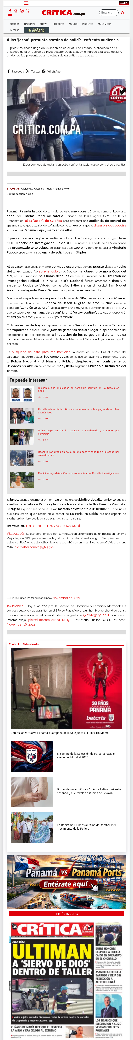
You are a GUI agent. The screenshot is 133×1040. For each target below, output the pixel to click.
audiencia (26, 188)
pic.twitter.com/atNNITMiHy (49, 620)
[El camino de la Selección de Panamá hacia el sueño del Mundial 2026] (32, 756)
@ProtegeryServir (96, 615)
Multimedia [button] (105, 24)
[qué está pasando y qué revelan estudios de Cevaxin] (32, 791)
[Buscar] (109, 12)
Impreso (14, 30)
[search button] (122, 12)
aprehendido (48, 271)
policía (48, 188)
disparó (100, 225)
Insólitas (87, 24)
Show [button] (43, 24)
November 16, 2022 (66, 598)
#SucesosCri (16, 533)
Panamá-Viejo (62, 188)
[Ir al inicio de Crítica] (65, 12)
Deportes (58, 24)
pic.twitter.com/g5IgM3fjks (34, 547)
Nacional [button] (29, 24)
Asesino (38, 188)
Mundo (73, 24)
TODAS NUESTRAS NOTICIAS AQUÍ (52, 526)
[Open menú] (26, 3)
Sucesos (14, 24)
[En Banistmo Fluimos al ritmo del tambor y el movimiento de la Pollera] (32, 827)
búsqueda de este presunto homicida (41, 352)
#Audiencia (15, 606)
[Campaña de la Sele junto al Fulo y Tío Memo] (66, 688)
